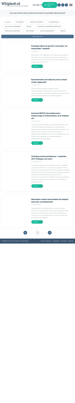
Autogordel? (20, 22)
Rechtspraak (30, 31)
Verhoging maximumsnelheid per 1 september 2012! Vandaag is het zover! (49, 157)
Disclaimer (64, 241)
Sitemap (70, 241)
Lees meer (35, 66)
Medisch (28, 26)
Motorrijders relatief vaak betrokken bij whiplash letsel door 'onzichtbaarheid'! (49, 200)
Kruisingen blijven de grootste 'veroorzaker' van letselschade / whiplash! (49, 47)
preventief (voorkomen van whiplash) (49, 26)
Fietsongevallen (54, 22)
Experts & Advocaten (36, 22)
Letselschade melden (50, 5)
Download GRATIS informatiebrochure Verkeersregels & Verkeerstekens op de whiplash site (50, 116)
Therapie (62, 31)
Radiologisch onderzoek (12, 31)
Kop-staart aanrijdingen (12, 26)
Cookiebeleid (56, 241)
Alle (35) (7, 22)
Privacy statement (46, 241)
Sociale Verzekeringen (47, 31)
